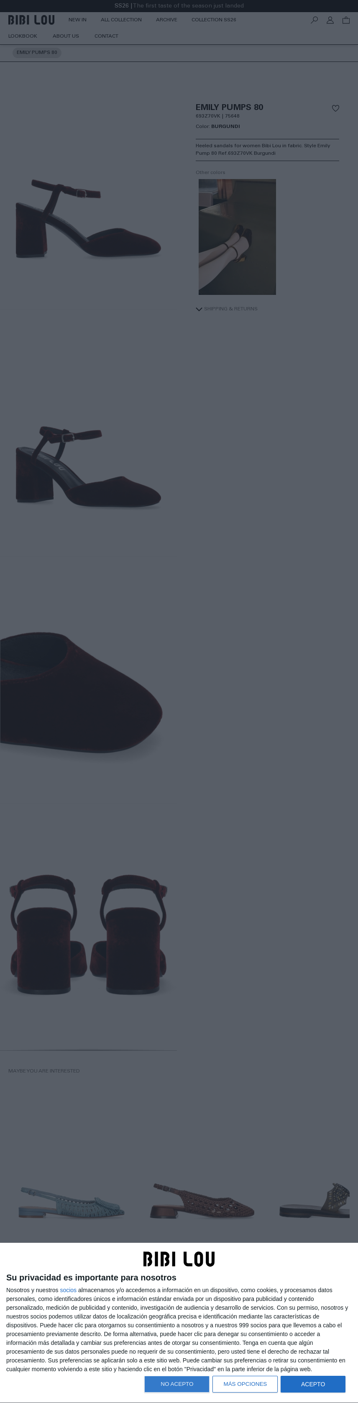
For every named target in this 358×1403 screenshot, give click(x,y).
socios (68, 1290)
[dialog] (179, 1323)
